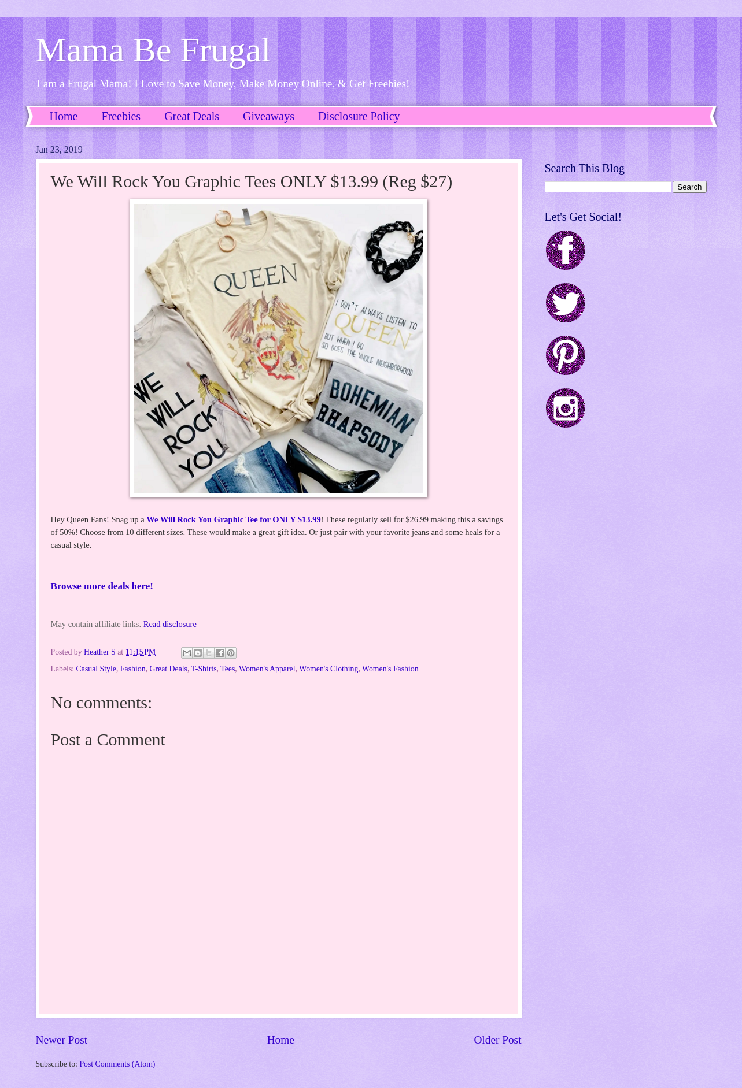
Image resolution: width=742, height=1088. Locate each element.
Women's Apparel (267, 668)
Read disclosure (170, 624)
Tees (227, 668)
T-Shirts (204, 668)
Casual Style (96, 668)
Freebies (121, 116)
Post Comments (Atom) (117, 1064)
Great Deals (191, 116)
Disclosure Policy (359, 116)
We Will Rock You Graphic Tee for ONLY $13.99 (233, 519)
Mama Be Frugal (153, 50)
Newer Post (62, 1040)
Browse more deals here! (102, 586)
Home (64, 116)
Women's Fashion (390, 668)
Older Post (497, 1040)
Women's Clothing (328, 668)
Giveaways (268, 116)
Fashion (133, 668)
